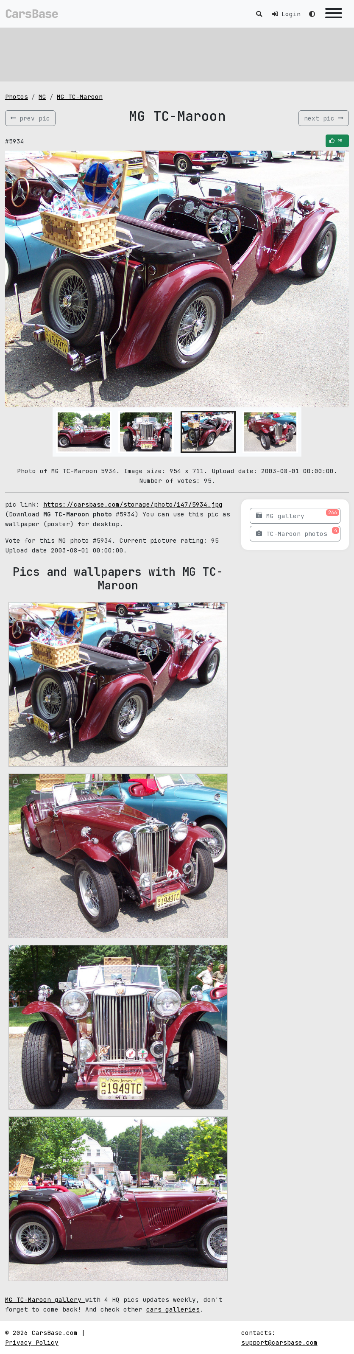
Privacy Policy (32, 1342)
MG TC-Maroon (80, 97)
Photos (16, 97)
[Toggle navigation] (333, 13)
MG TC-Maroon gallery (45, 1299)
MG (42, 97)
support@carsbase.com (279, 1342)
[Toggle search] (259, 14)
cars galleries (173, 1309)
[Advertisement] (177, 53)
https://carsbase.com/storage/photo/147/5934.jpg (133, 504)
